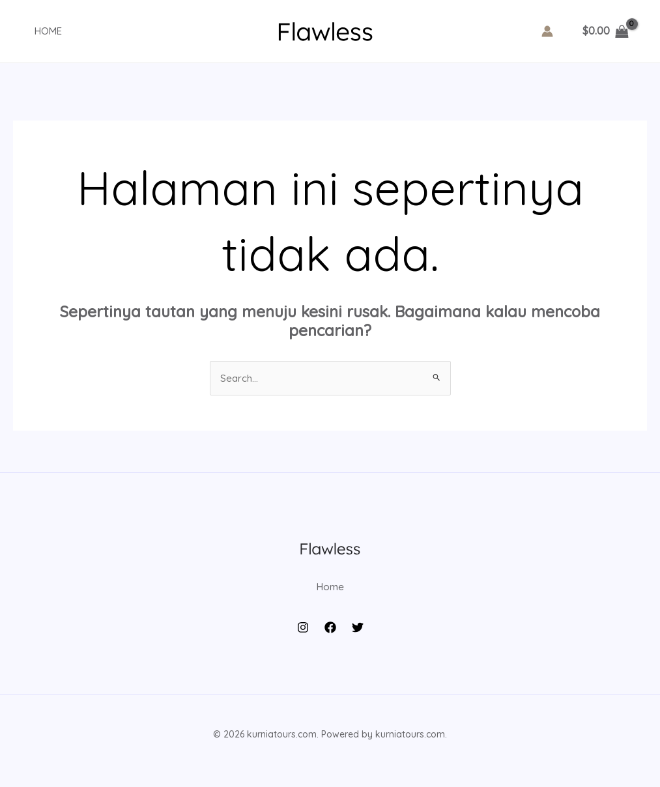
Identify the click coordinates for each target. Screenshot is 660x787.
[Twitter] (358, 641)
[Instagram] (303, 641)
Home (39, 31)
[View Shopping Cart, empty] (605, 31)
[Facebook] (330, 641)
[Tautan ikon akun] (547, 31)
